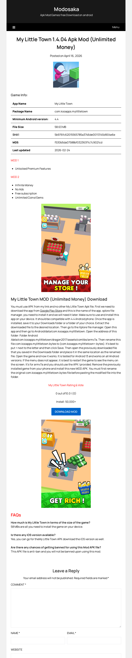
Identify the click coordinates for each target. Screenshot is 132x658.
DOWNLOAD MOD (66, 412)
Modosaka (66, 9)
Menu (115, 27)
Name (15, 633)
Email (71, 633)
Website (16, 649)
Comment (18, 584)
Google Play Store (51, 311)
